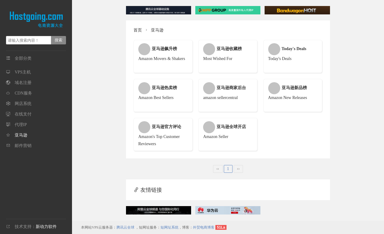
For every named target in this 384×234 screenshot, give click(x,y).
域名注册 (23, 82)
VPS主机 (23, 72)
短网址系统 (169, 227)
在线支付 (23, 114)
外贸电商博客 (203, 227)
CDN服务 (23, 93)
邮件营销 (23, 145)
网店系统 (23, 103)
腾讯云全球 (125, 227)
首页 (138, 30)
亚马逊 (21, 135)
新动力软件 (46, 226)
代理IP (21, 124)
